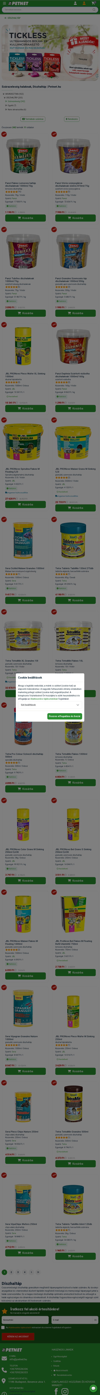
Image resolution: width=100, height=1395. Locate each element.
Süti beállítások (28, 705)
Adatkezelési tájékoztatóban (44, 699)
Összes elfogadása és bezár (65, 716)
